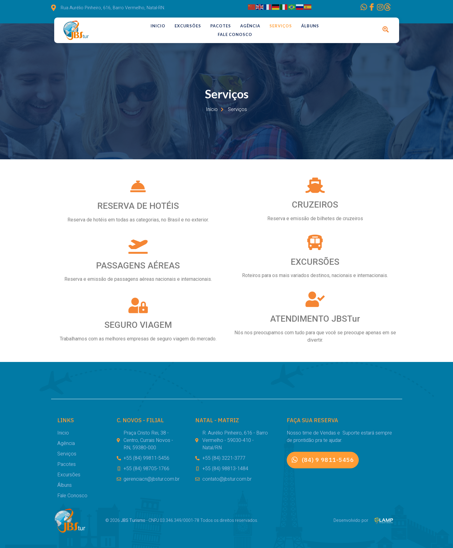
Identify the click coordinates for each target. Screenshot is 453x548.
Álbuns (310, 25)
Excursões (188, 25)
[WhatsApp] (334, 8)
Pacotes (220, 25)
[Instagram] (368, 8)
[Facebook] (351, 8)
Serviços (280, 25)
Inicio (158, 25)
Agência (250, 25)
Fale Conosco (235, 34)
